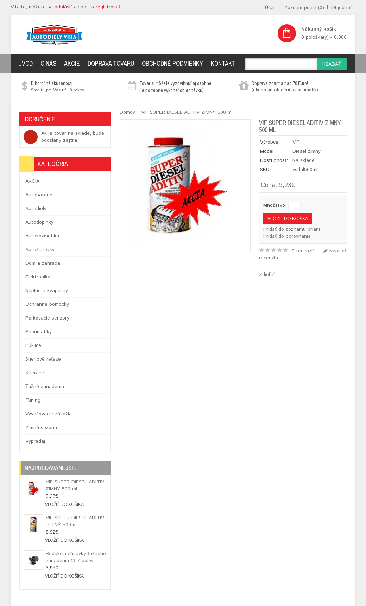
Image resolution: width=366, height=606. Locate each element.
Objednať (341, 7)
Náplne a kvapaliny (46, 290)
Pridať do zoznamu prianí (291, 229)
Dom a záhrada (42, 263)
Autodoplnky (39, 222)
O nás (48, 63)
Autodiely (35, 208)
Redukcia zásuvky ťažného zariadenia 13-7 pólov (76, 557)
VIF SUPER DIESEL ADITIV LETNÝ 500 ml (75, 521)
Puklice (33, 345)
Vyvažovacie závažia (48, 413)
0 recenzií (303, 251)
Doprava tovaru (111, 63)
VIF (295, 142)
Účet (270, 7)
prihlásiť (63, 7)
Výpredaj (35, 441)
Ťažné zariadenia (44, 386)
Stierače (34, 372)
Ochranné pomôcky (47, 304)
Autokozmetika (42, 235)
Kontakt (223, 63)
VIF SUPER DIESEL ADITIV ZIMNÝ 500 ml (75, 486)
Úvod (25, 63)
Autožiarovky (40, 249)
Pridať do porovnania (287, 236)
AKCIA (32, 181)
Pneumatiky (38, 331)
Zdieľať (267, 274)
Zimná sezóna (41, 427)
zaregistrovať (105, 7)
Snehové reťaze (43, 359)
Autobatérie (38, 194)
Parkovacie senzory (47, 318)
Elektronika (37, 277)
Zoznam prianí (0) (304, 7)
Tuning (32, 400)
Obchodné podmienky (172, 63)
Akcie (72, 63)
